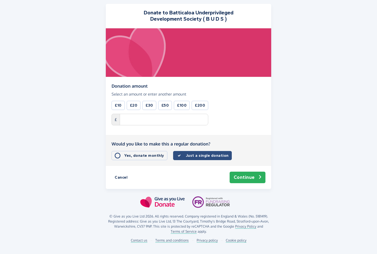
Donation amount (130, 86)
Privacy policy (207, 240)
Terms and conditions (172, 240)
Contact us (139, 240)
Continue (248, 177)
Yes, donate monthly (144, 155)
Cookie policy (236, 240)
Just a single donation (207, 155)
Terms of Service (184, 231)
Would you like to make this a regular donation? (161, 143)
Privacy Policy (245, 226)
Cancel (121, 177)
